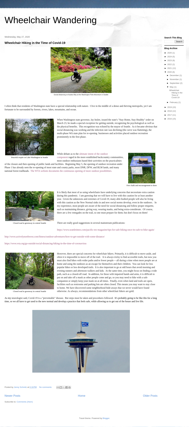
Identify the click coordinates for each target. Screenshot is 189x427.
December (175, 75)
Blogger (106, 418)
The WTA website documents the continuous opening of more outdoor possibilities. (71, 171)
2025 (169, 53)
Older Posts (150, 395)
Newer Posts (12, 395)
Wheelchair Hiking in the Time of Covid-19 (35, 42)
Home (81, 395)
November (175, 79)
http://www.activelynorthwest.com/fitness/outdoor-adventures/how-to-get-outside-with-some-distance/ (55, 236)
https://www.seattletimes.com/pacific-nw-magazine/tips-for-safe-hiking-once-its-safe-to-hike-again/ (105, 229)
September (175, 83)
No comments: (45, 387)
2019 (169, 107)
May (172, 87)
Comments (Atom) (25, 402)
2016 (169, 119)
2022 (169, 64)
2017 (169, 115)
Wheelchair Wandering (51, 20)
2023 (169, 60)
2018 (169, 111)
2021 (169, 68)
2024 (169, 56)
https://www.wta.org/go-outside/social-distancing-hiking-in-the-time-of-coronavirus (45, 243)
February (174, 102)
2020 (169, 72)
